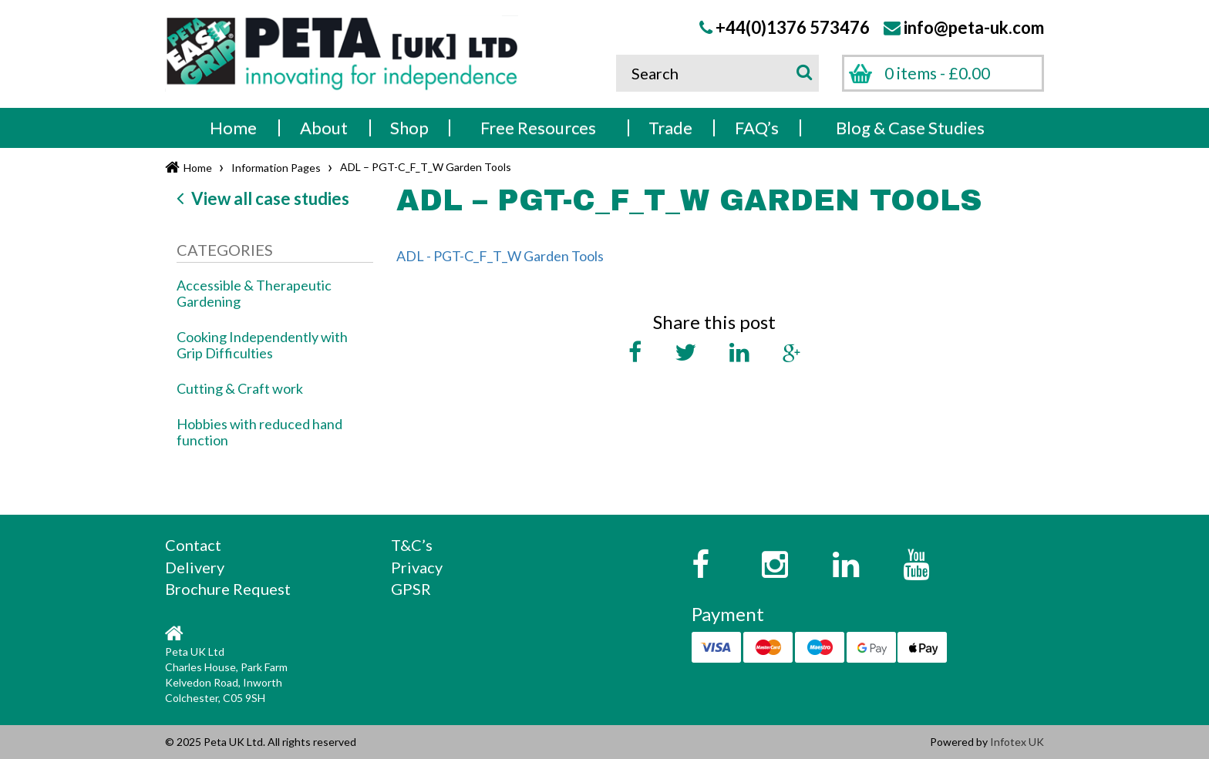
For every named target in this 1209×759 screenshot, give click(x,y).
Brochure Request (228, 588)
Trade (670, 127)
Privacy (417, 567)
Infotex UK (1017, 741)
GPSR (411, 588)
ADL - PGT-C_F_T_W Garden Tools (500, 255)
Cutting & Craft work (240, 388)
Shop (409, 127)
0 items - (937, 72)
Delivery (194, 567)
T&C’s (412, 545)
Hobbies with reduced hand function (259, 431)
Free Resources (538, 127)
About (324, 127)
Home (233, 127)
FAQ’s (757, 127)
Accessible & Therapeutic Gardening (254, 293)
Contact (193, 545)
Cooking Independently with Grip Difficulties (262, 344)
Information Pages (276, 167)
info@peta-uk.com (974, 27)
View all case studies (263, 198)
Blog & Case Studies (910, 127)
